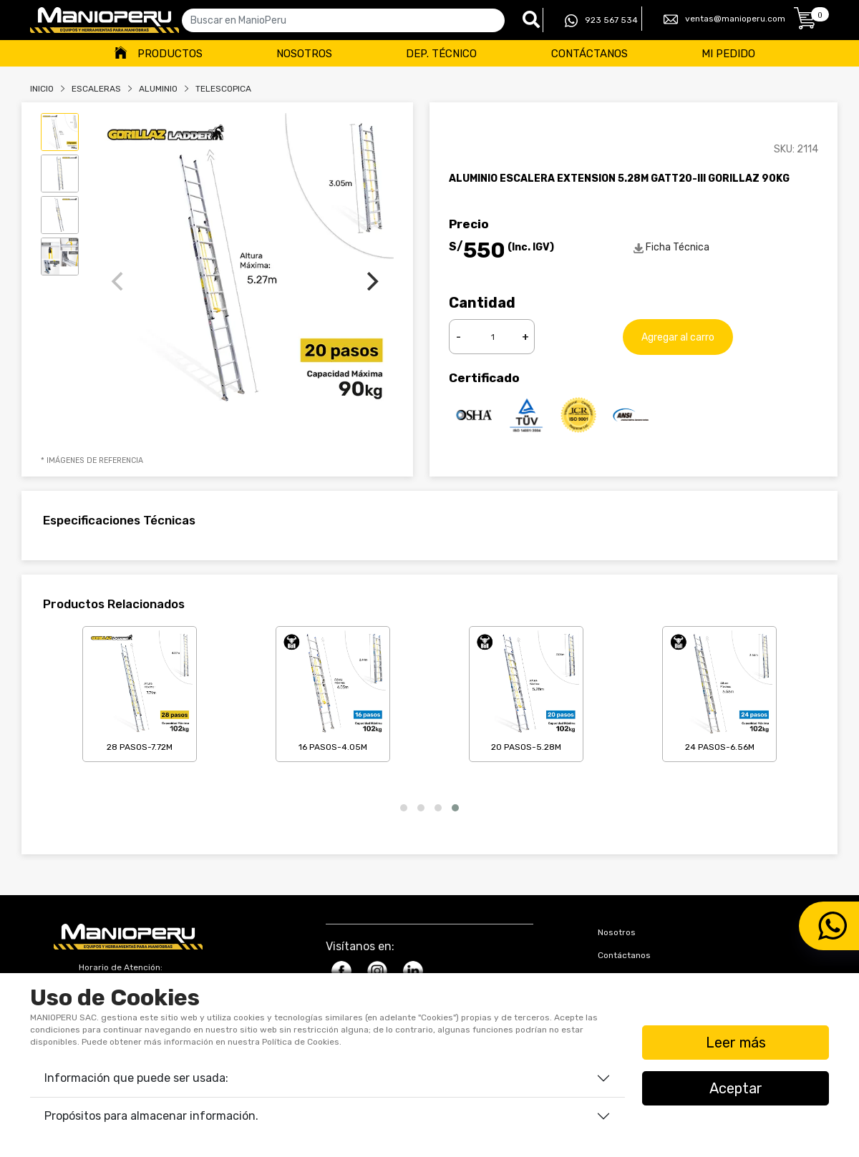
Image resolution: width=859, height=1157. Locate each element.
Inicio (42, 88)
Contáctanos (589, 53)
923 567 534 (601, 20)
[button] (403, 808)
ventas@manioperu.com (724, 19)
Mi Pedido (728, 53)
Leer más (736, 1042)
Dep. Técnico (441, 53)
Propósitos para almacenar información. (151, 1116)
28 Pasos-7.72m (140, 691)
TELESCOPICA (223, 88)
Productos (170, 53)
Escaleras (96, 88)
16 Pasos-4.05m (333, 691)
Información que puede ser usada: (136, 1078)
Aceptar (735, 1088)
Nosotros (304, 53)
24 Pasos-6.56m (719, 691)
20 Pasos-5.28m (526, 691)
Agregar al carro (677, 337)
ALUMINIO (158, 88)
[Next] (371, 281)
